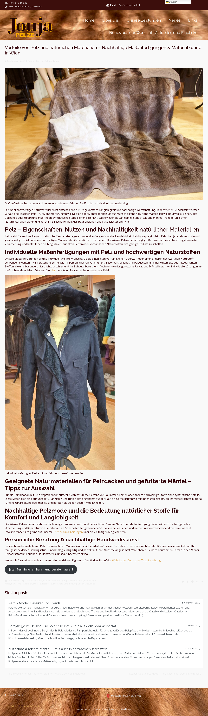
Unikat (81, 584)
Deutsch (171, 2)
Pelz (35, 584)
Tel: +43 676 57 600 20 (16, 3)
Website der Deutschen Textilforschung (136, 560)
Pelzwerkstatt (56, 584)
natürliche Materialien (21, 584)
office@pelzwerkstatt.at (129, 5)
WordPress (126, 709)
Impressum (11, 705)
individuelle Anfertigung (55, 580)
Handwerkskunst (34, 580)
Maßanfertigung (75, 580)
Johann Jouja (52, 61)
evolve (80, 709)
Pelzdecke (44, 584)
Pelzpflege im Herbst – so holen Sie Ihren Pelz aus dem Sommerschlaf (46, 673)
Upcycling (90, 584)
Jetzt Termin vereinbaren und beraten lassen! (41, 569)
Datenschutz (31, 705)
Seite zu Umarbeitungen (68, 532)
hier (52, 270)
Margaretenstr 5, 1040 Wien (28, 6)
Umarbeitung (70, 584)
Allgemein (14, 580)
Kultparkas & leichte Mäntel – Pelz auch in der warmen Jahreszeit (165, 673)
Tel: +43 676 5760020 (15, 695)
